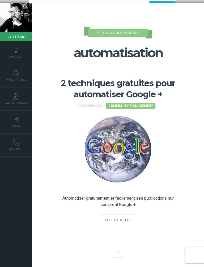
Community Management (130, 105)
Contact (16, 145)
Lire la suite (118, 219)
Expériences (16, 98)
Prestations (16, 75)
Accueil (16, 52)
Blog (16, 122)
